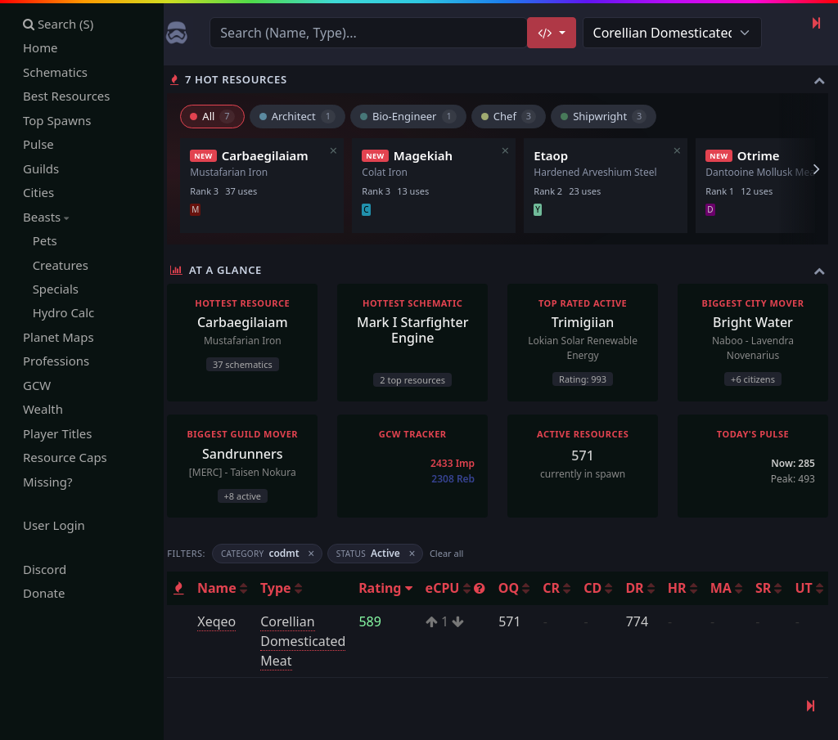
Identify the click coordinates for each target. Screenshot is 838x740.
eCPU (462, 588)
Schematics (55, 72)
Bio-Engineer (415, 116)
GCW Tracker (417, 434)
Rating (391, 588)
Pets (40, 241)
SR (775, 588)
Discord (44, 570)
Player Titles (57, 434)
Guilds (41, 168)
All (218, 116)
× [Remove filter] (317, 554)
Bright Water (754, 322)
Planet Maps (58, 338)
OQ (520, 588)
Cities (38, 193)
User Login (54, 526)
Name (229, 588)
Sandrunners (248, 454)
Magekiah (428, 155)
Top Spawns (57, 120)
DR (646, 588)
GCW (37, 386)
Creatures (55, 265)
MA (733, 588)
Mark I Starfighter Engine (416, 330)
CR (563, 588)
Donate (44, 593)
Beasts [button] (46, 217)
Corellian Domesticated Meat (309, 641)
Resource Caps (65, 458)
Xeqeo (223, 621)
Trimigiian (585, 322)
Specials (51, 289)
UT (815, 588)
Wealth (43, 409)
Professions (56, 361)
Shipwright (610, 116)
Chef (514, 116)
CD (604, 588)
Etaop (557, 155)
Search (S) (58, 24)
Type (288, 588)
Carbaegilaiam (271, 155)
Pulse (38, 145)
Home (40, 48)
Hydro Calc (59, 313)
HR (689, 588)
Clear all (453, 553)
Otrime (764, 155)
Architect (303, 116)
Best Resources (66, 96)
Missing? (48, 482)
